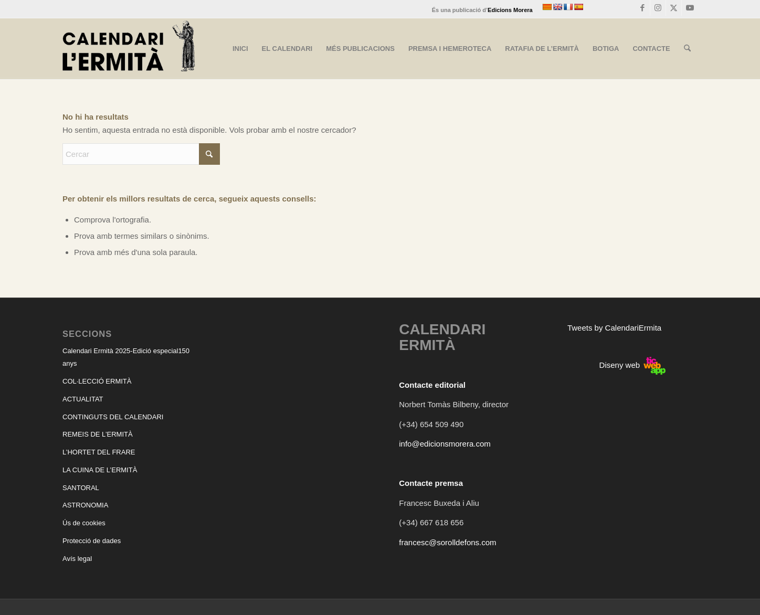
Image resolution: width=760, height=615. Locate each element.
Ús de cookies (83, 523)
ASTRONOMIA (85, 505)
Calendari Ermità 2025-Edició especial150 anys (125, 357)
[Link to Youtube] (690, 8)
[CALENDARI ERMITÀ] (128, 48)
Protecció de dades (91, 541)
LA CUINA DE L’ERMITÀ (99, 470)
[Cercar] (687, 48)
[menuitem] (240, 48)
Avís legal (77, 559)
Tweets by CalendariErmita (614, 327)
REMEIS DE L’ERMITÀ (97, 434)
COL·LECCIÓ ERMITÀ (96, 381)
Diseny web (632, 364)
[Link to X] (673, 8)
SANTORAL (80, 488)
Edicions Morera (510, 10)
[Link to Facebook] (642, 8)
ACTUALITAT (82, 399)
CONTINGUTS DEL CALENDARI (112, 417)
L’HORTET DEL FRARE (98, 452)
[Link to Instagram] (658, 8)
